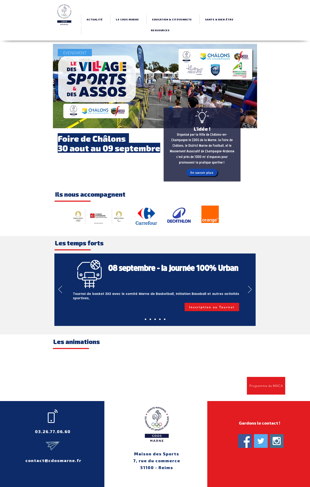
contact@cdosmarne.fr (53, 460)
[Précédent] (60, 290)
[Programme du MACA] (266, 386)
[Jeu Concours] (155, 319)
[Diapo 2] (164, 319)
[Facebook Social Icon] (245, 441)
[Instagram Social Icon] (277, 441)
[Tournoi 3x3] (145, 319)
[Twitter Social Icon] (261, 441)
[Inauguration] (150, 319)
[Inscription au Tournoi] (212, 307)
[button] (127, 19)
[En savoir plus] (202, 172)
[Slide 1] (160, 319)
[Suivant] (250, 290)
